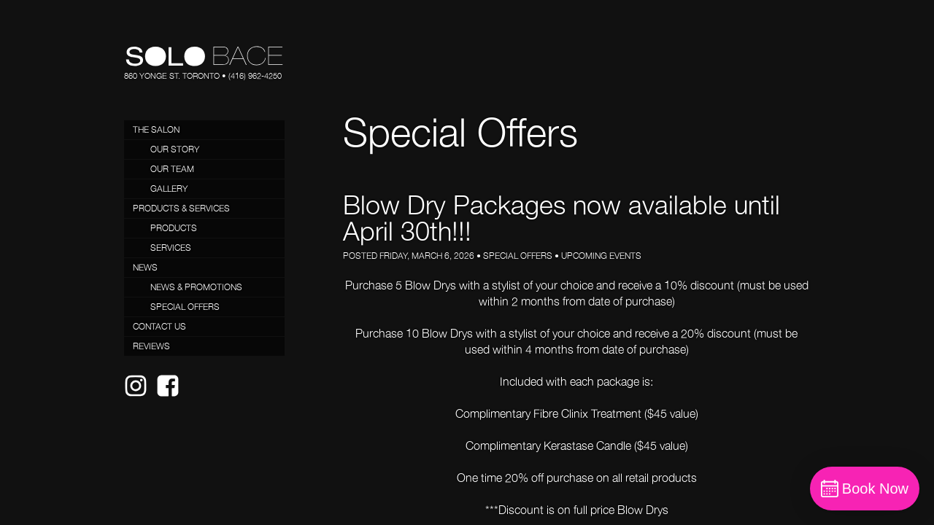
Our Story (174, 149)
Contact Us (159, 326)
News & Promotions (196, 286)
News (145, 267)
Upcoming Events (601, 255)
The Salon (156, 129)
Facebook (172, 396)
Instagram (140, 396)
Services (170, 247)
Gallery (169, 188)
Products (173, 227)
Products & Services (181, 208)
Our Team (172, 168)
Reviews (151, 346)
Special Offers (185, 306)
